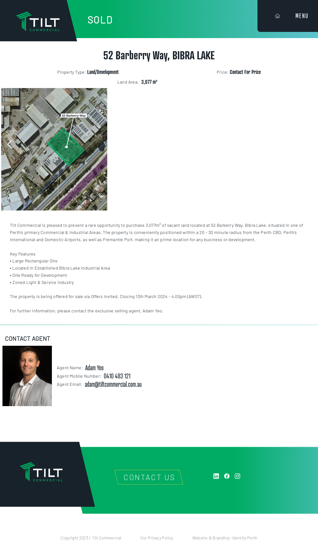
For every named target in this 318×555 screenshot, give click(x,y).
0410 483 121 (117, 376)
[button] (10, 144)
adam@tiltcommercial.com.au (113, 384)
